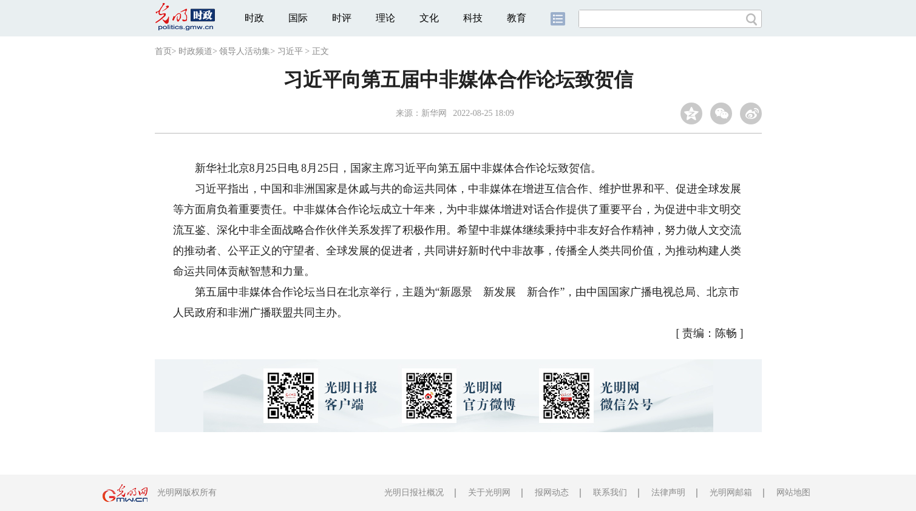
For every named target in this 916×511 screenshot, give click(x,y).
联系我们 (610, 492)
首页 (163, 51)
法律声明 (668, 492)
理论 (385, 18)
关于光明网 (489, 492)
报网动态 (552, 492)
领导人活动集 (244, 51)
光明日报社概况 (414, 492)
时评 (341, 18)
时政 (254, 18)
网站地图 (793, 492)
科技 (473, 18)
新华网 (434, 113)
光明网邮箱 (731, 492)
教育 (516, 18)
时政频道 (195, 51)
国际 (298, 18)
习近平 (290, 51)
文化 (429, 18)
